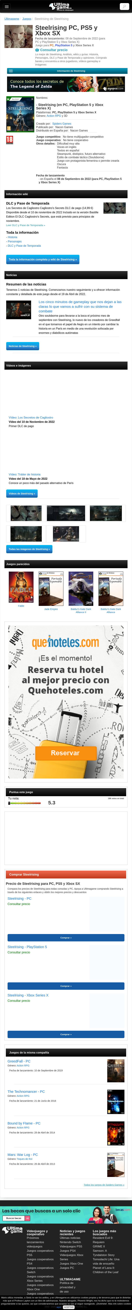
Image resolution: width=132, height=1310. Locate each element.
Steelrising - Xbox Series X (28, 995)
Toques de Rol (24, 1159)
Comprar (65, 937)
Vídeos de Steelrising (21, 493)
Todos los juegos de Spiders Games (103, 1184)
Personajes (15, 241)
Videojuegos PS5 (71, 1246)
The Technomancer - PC (26, 1091)
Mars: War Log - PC (23, 1155)
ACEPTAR (69, 1307)
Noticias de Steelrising (22, 346)
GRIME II (99, 1246)
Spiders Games (61, 123)
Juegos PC (67, 1268)
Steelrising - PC (19, 898)
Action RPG (54, 115)
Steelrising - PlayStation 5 (27, 947)
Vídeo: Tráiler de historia (24, 474)
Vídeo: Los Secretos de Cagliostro (31, 417)
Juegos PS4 (68, 1250)
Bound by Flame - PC (24, 1123)
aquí (59, 1307)
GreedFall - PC (19, 1061)
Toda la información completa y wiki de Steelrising (42, 259)
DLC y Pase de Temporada (24, 245)
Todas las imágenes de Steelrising (28, 549)
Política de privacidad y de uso (67, 1287)
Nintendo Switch (70, 1242)
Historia (12, 237)
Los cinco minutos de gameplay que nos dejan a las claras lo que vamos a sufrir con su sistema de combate (80, 306)
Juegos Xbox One (71, 1263)
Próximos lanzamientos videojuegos (35, 1242)
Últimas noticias (70, 1238)
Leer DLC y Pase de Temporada (24, 225)
